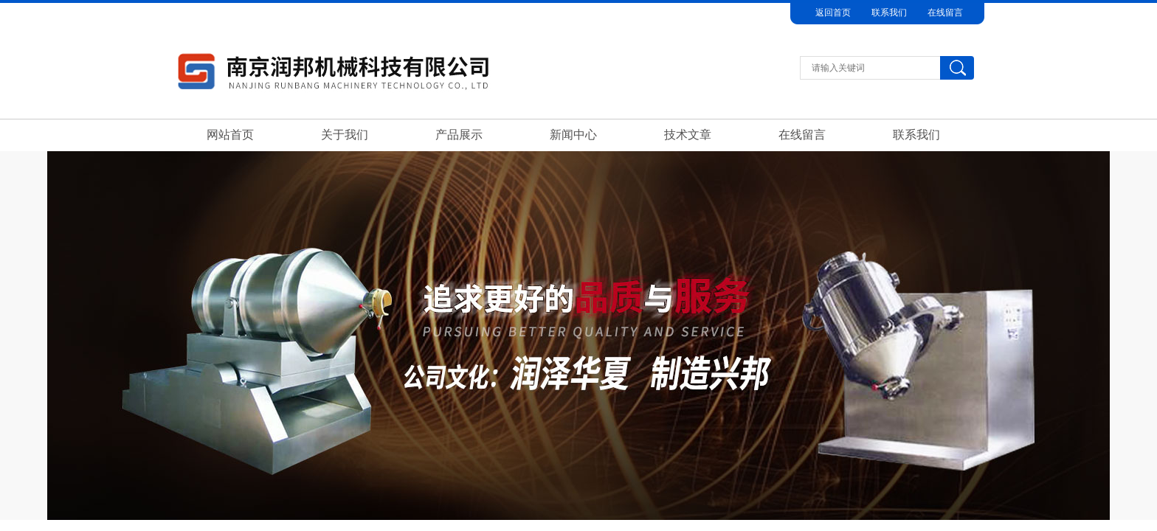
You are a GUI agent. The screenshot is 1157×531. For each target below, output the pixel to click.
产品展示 (459, 134)
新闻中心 (573, 134)
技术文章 (687, 134)
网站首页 (230, 134)
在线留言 (945, 12)
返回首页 (833, 12)
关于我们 (344, 134)
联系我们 (889, 12)
